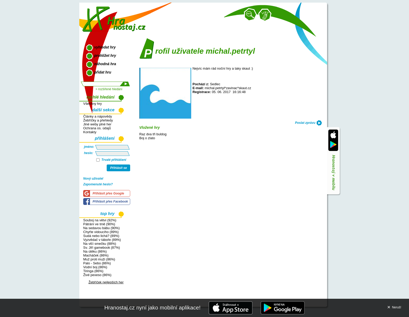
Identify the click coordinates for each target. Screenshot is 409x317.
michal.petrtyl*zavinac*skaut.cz (228, 88)
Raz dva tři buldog (152, 134)
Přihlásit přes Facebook (110, 201)
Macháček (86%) (96, 255)
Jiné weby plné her (97, 124)
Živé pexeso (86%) (97, 275)
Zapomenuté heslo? (98, 184)
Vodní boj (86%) (95, 267)
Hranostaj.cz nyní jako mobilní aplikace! (152, 307)
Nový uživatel (93, 178)
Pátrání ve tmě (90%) (99, 224)
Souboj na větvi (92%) (99, 220)
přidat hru (102, 72)
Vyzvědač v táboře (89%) (102, 240)
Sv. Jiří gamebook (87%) (101, 247)
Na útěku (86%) (95, 251)
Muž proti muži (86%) (99, 259)
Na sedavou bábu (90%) (101, 228)
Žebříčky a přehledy (98, 120)
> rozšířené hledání (108, 89)
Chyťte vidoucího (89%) (101, 232)
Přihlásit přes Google (108, 193)
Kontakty (89, 132)
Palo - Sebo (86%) (97, 263)
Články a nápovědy (97, 116)
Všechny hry (92, 104)
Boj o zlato (147, 138)
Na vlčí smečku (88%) (99, 244)
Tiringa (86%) (93, 271)
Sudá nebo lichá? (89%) (101, 236)
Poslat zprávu (305, 123)
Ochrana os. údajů (97, 128)
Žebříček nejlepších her (106, 282)
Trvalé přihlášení (111, 160)
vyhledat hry (105, 47)
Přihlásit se (118, 168)
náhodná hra (105, 64)
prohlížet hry (105, 55)
